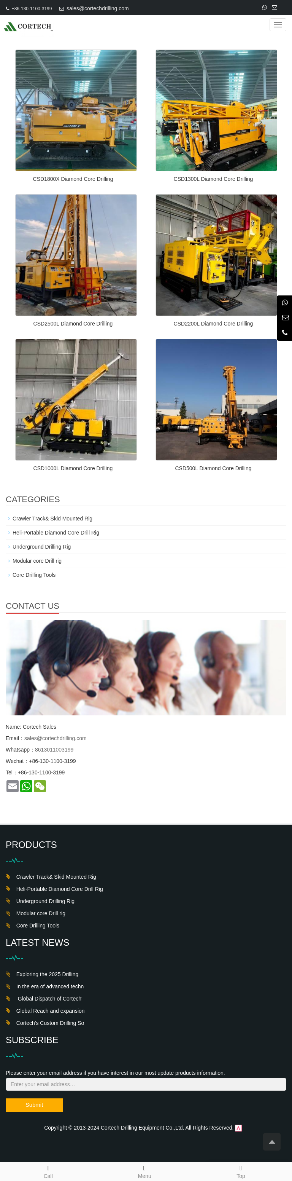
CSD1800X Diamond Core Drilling (73, 179)
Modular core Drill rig (37, 561)
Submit (34, 1104)
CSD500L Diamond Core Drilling (213, 468)
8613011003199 (54, 750)
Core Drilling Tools (34, 575)
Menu (144, 1176)
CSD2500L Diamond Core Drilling (73, 324)
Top (241, 1170)
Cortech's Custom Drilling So (48, 1023)
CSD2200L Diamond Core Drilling (213, 324)
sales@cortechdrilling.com (98, 8)
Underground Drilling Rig (42, 547)
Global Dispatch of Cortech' (48, 999)
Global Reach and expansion (49, 1011)
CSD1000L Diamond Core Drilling (73, 468)
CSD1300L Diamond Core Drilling (213, 179)
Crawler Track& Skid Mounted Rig (52, 518)
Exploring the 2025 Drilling (45, 974)
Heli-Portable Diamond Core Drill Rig (56, 533)
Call (48, 1170)
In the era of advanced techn (48, 986)
